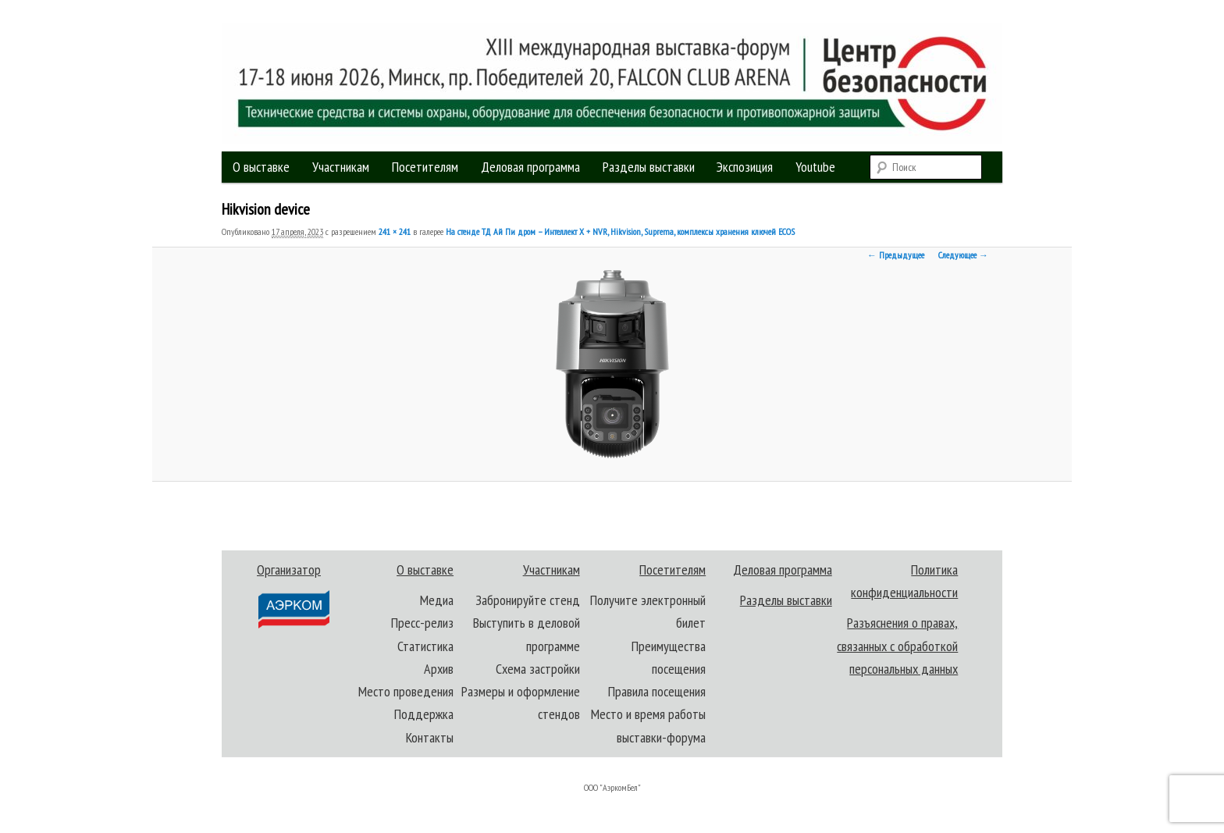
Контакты (430, 737)
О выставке (261, 167)
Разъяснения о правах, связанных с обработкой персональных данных (897, 646)
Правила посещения (657, 691)
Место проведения (406, 691)
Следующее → (963, 255)
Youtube (815, 167)
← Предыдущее (895, 255)
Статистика (425, 646)
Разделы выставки (649, 167)
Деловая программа (530, 167)
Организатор (292, 595)
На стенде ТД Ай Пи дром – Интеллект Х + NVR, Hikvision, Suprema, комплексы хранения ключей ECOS (620, 231)
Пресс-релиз (422, 623)
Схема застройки (538, 669)
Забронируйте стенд (527, 600)
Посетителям (425, 167)
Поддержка (424, 714)
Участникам (340, 167)
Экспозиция (745, 167)
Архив (439, 669)
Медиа (437, 600)
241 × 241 (395, 231)
